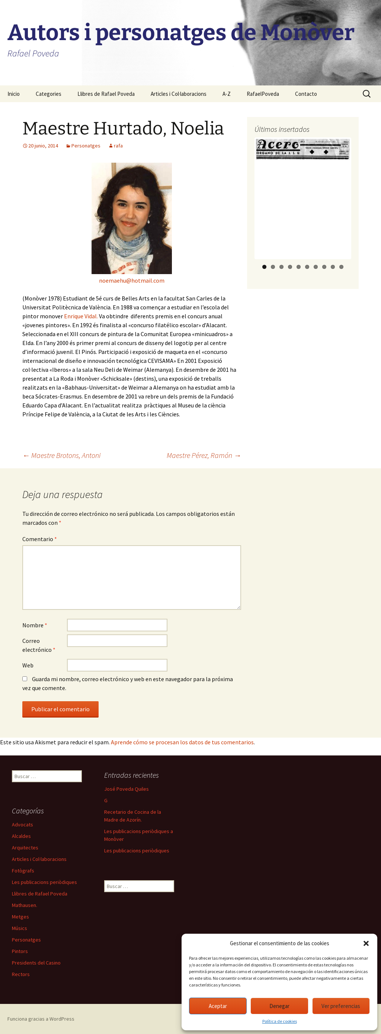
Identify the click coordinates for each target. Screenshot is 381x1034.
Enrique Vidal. (81, 316)
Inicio (13, 93)
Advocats (22, 824)
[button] (366, 943)
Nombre (34, 625)
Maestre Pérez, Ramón (204, 455)
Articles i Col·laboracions (178, 93)
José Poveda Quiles (126, 789)
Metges (20, 916)
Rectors (21, 974)
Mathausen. (24, 905)
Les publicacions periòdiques (136, 850)
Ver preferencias (340, 1005)
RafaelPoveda (263, 93)
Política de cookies (279, 1021)
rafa (118, 145)
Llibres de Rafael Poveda (106, 93)
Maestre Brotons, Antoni (61, 455)
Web (27, 665)
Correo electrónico (38, 645)
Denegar (279, 1005)
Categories (48, 93)
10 (341, 267)
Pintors (20, 951)
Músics (19, 928)
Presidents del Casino (36, 962)
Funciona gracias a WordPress (40, 1018)
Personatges (85, 145)
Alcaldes (21, 836)
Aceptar (218, 1005)
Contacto (306, 93)
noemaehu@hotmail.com (131, 280)
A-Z (226, 93)
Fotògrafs (23, 870)
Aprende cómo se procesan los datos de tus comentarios (182, 742)
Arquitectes (25, 847)
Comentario (39, 539)
